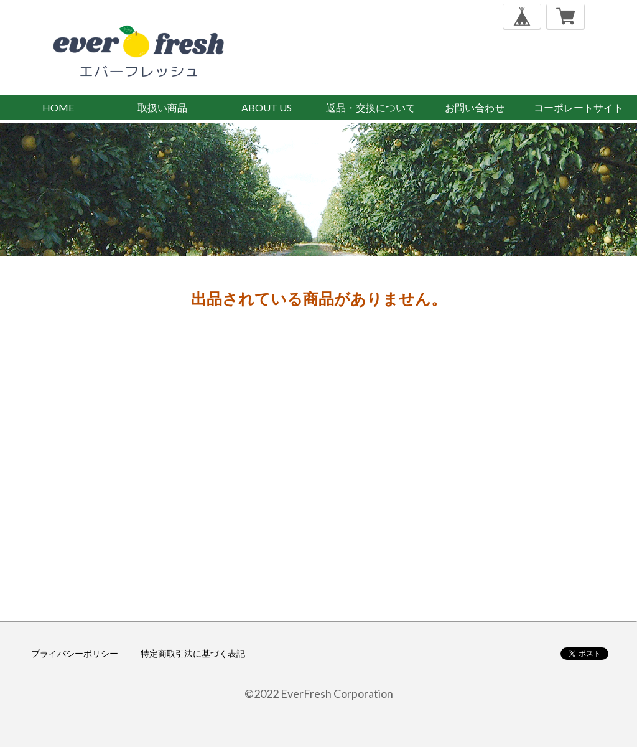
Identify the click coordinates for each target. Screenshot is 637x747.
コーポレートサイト (578, 107)
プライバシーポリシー (74, 653)
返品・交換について (371, 107)
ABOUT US (266, 107)
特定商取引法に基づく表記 (193, 653)
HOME (58, 107)
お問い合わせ (474, 107)
